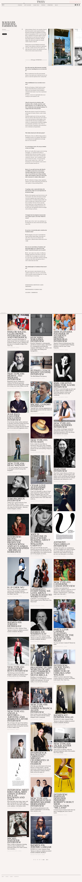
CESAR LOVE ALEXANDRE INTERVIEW (38, 487)
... (15, 849)
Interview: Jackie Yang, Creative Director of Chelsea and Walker (62, 670)
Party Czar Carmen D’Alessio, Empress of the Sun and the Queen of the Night (64, 635)
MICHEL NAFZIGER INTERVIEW (14, 840)
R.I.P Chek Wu (15, 587)
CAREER (11, 876)
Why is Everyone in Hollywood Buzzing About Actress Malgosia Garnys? (40, 540)
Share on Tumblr (19, 34)
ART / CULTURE (27, 5)
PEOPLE (43, 5)
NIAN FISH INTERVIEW (60, 470)
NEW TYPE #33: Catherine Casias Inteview (64, 584)
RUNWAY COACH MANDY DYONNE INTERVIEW (41, 372)
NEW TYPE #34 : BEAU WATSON (16, 464)
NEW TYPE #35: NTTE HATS (39, 441)
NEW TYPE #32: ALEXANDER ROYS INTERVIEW (17, 669)
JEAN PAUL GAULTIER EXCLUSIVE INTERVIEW (14, 417)
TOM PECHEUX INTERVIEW (16, 499)
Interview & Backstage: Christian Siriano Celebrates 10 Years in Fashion (40, 758)
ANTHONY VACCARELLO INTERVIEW (62, 544)
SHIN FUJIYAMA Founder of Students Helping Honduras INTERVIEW (63, 336)
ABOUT (3, 876)
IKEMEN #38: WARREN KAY (39, 633)
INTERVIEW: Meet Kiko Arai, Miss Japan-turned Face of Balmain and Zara (18, 795)
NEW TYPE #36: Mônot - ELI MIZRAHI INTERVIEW (16, 376)
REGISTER (73, 1)
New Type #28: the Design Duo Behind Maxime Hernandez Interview (41, 802)
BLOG (56, 5)
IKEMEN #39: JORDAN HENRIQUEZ (14, 624)
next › (44, 859)
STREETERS (50, 5)
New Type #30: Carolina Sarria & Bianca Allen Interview (41, 708)
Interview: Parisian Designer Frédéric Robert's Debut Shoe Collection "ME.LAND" (64, 801)
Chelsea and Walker (69, 678)
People (4, 29)
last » (47, 859)
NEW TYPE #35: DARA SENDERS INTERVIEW (63, 425)
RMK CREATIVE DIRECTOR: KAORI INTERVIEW (64, 385)
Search (3, 4)
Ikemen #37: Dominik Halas (63, 716)
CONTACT (7, 876)
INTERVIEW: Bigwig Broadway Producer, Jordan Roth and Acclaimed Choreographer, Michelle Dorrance (18, 544)
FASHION (20, 5)
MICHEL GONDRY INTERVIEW (41, 405)
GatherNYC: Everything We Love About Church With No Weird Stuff (41, 593)
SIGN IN (78, 1)
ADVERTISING (16, 876)
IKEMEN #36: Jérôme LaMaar (41, 846)
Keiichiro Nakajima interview (37, 339)
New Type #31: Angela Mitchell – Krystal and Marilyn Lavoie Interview (17, 716)
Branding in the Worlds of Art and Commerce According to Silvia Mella (41, 671)
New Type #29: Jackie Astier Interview (62, 745)
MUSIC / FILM (36, 5)
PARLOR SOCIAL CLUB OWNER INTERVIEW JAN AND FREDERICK (17, 334)
